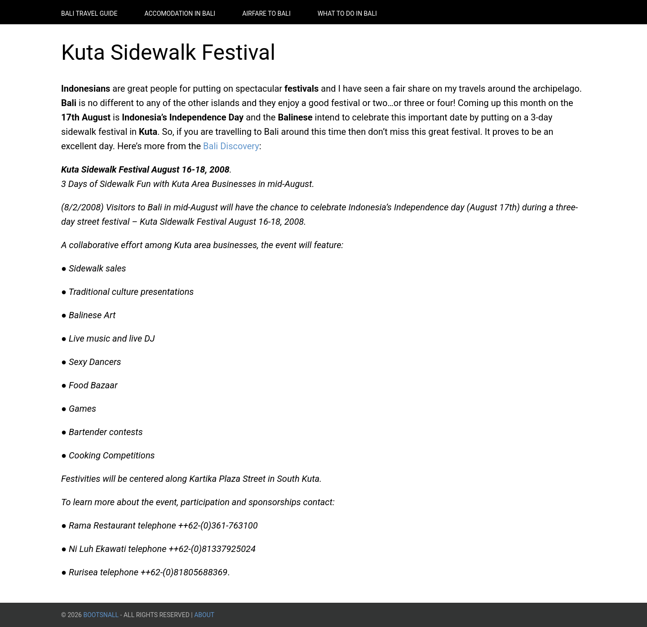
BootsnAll (101, 614)
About (204, 614)
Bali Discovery (231, 146)
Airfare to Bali (266, 13)
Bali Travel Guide (89, 13)
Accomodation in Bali (179, 13)
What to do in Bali (347, 13)
